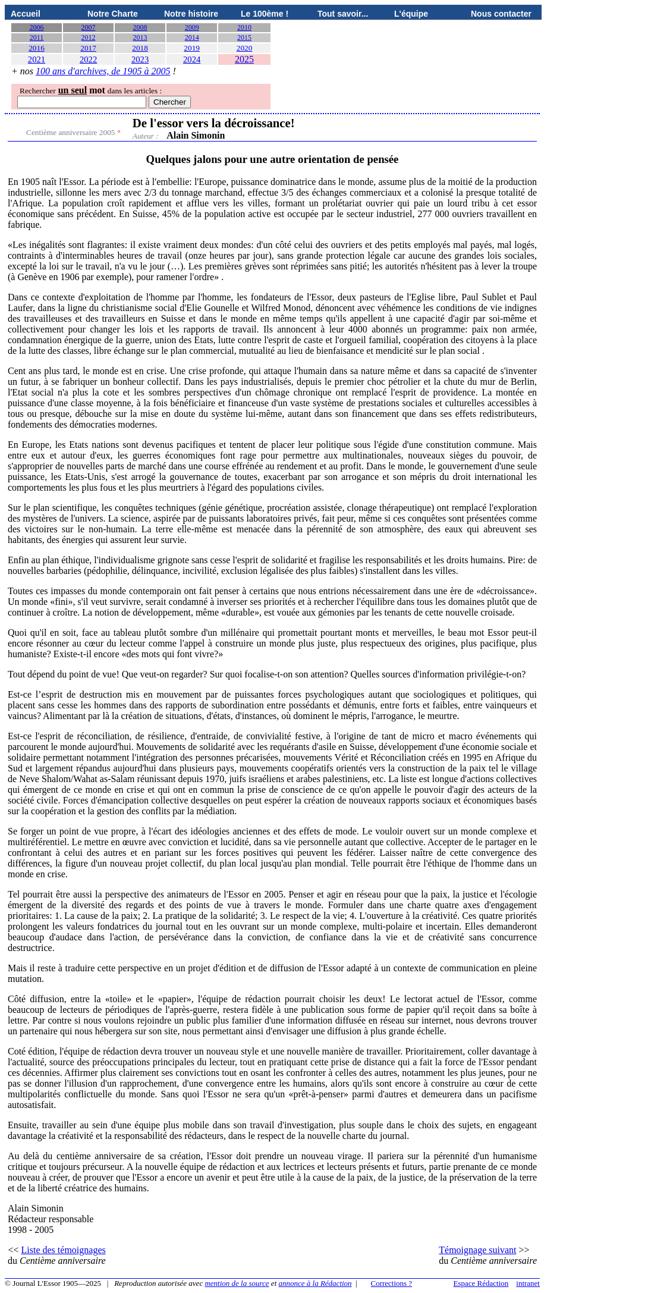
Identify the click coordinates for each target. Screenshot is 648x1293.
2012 (88, 37)
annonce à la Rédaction (315, 1283)
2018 (140, 47)
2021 (36, 59)
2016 (37, 47)
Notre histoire (191, 13)
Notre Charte (112, 13)
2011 (37, 37)
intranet (528, 1283)
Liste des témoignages (63, 1250)
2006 (37, 27)
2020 (245, 47)
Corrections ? (391, 1283)
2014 (192, 37)
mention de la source (237, 1283)
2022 (88, 59)
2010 (244, 27)
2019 (192, 47)
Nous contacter (501, 13)
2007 (88, 27)
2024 (191, 59)
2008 (140, 27)
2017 (88, 47)
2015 (244, 37)
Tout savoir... (342, 13)
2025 (244, 59)
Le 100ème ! (264, 13)
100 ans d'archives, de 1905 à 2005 (103, 71)
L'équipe (411, 13)
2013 (140, 37)
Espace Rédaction (481, 1283)
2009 (192, 27)
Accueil (25, 13)
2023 (140, 59)
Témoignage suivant (477, 1250)
